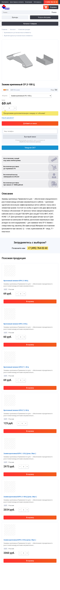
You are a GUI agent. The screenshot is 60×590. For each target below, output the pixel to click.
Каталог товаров (30, 24)
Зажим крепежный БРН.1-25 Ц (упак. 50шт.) (20, 453)
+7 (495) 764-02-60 (51, 2)
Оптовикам (37, 2)
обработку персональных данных (30, 142)
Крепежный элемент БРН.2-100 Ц (16, 280)
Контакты (5, 2)
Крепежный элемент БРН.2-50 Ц (15, 324)
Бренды (15, 17)
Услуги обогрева (44, 17)
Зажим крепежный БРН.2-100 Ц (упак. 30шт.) (20, 497)
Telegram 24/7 (30, 148)
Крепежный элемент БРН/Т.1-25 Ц (16, 367)
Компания (28, 2)
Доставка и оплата (17, 2)
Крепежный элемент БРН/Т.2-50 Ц (16, 410)
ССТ (8, 90)
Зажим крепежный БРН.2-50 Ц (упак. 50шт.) (20, 540)
